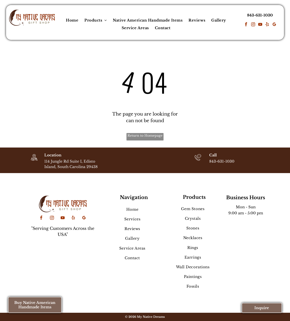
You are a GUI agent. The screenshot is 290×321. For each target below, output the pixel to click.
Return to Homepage (145, 135)
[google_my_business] (274, 24)
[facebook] (246, 24)
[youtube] (260, 24)
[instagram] (253, 24)
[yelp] (267, 24)
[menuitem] (72, 20)
